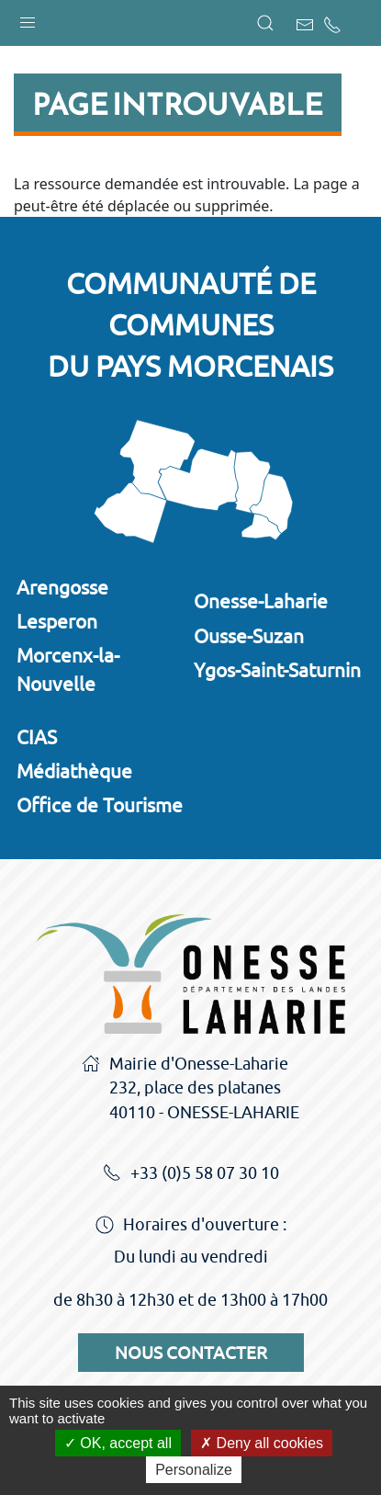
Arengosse (62, 587)
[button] (27, 18)
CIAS (37, 737)
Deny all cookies (261, 1443)
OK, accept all (118, 1443)
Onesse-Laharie (261, 601)
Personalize (193, 1470)
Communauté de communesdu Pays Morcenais (190, 324)
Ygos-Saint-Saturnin (277, 670)
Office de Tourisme (100, 805)
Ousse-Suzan (249, 636)
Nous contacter (191, 1352)
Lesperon (57, 621)
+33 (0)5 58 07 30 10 (191, 1174)
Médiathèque (74, 771)
